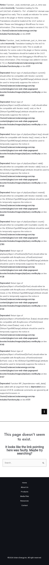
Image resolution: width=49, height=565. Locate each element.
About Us (24, 487)
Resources (24, 501)
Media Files (24, 496)
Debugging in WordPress (25, 24)
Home (24, 483)
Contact (24, 505)
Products (24, 492)
